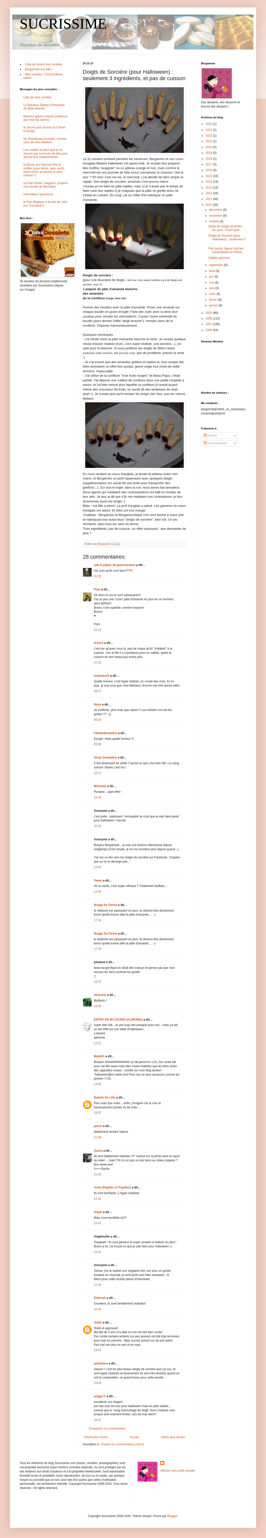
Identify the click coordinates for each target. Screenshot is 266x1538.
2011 (209, 199)
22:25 (97, 1174)
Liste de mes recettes (37, 97)
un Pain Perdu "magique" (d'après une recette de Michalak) (45, 184)
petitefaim (101, 1363)
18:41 (97, 1420)
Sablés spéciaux (219, 258)
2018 (209, 158)
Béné (97, 704)
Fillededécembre (105, 733)
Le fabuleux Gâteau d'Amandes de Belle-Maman (44, 106)
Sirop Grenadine (105, 757)
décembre (216, 210)
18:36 (97, 1006)
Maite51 (99, 1056)
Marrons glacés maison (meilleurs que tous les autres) (45, 118)
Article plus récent (95, 1437)
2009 (209, 313)
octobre (214, 221)
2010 (209, 205)
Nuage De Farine (105, 905)
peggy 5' (100, 1396)
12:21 (97, 1043)
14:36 (97, 891)
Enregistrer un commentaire (107, 1428)
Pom (97, 589)
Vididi (98, 1322)
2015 (209, 176)
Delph (98, 1212)
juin (212, 276)
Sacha (98, 1150)
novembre (216, 215)
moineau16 (101, 675)
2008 (209, 318)
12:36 (97, 1285)
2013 (209, 187)
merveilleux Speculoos (38, 194)
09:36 (97, 744)
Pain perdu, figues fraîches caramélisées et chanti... (226, 250)
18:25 (97, 981)
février (213, 299)
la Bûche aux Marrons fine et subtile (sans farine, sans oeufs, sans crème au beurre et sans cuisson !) (44, 170)
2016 (209, 170)
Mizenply (100, 786)
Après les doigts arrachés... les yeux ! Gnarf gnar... (226, 228)
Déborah (100, 1298)
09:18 (97, 720)
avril (212, 288)
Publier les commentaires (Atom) (122, 1444)
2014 (209, 181)
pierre (98, 1126)
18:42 (97, 1223)
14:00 (97, 867)
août (212, 271)
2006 (209, 330)
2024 (209, 130)
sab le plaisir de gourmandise (114, 565)
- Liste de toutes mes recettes (42, 64)
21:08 (97, 1137)
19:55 (97, 1350)
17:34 (97, 920)
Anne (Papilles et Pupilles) (112, 1187)
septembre (216, 265)
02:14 (97, 630)
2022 (209, 135)
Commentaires (215, 443)
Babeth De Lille (104, 1097)
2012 (209, 193)
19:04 (97, 1383)
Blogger (172, 1516)
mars (212, 294)
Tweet (98, 880)
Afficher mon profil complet (177, 1470)
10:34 (97, 797)
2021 (209, 141)
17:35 (97, 949)
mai (212, 282)
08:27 (97, 691)
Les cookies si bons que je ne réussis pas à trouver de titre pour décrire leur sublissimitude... (45, 153)
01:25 (97, 576)
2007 (209, 324)
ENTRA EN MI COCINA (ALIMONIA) (118, 1019)
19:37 (97, 1112)
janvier (214, 305)
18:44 (97, 1252)
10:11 (97, 773)
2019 (209, 153)
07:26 (97, 662)
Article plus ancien (173, 1437)
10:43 (97, 826)
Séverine (100, 995)
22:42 (97, 1199)
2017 (209, 164)
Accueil (134, 1437)
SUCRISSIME (63, 24)
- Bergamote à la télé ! (37, 69)
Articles (210, 435)
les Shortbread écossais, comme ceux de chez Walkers (44, 140)
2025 (209, 124)
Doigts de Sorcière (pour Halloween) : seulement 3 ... (226, 239)
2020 (209, 147)
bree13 (98, 643)
